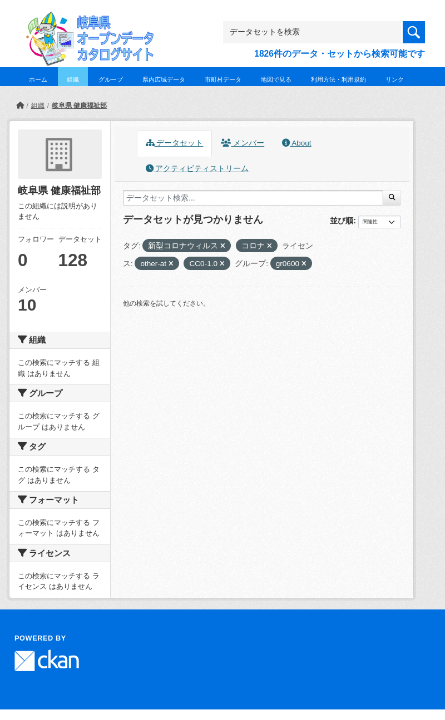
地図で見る (276, 79)
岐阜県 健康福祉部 (79, 105)
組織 (73, 79)
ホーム (38, 79)
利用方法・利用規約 (338, 79)
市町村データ (223, 79)
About (296, 143)
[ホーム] (20, 105)
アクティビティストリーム (197, 168)
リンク (394, 79)
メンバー (242, 143)
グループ (110, 79)
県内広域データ (163, 79)
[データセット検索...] (253, 198)
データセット (175, 143)
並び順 (341, 220)
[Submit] (392, 198)
